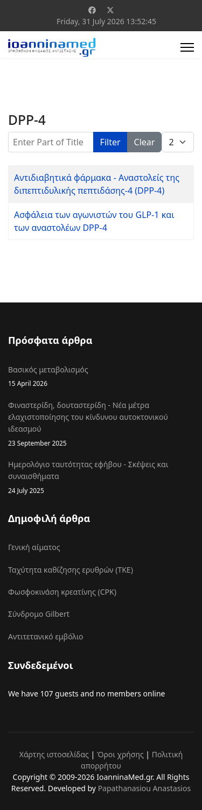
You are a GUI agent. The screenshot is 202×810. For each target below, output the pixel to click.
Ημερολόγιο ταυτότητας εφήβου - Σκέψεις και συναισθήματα (101, 477)
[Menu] (187, 47)
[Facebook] (92, 10)
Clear (144, 142)
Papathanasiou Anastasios (144, 788)
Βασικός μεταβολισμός (101, 376)
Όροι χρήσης (120, 754)
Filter (110, 142)
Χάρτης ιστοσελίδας (54, 754)
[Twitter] (110, 10)
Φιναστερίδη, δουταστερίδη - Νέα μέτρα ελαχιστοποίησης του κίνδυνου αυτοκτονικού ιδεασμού (101, 424)
